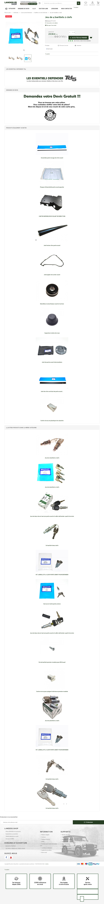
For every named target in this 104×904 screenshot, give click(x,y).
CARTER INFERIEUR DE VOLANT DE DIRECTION (52, 216)
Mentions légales (45, 834)
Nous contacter (66, 8)
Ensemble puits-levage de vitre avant (52, 158)
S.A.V (34, 8)
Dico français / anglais (67, 839)
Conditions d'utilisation (46, 848)
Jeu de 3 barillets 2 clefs (52, 487)
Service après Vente (66, 848)
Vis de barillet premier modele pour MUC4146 (52, 662)
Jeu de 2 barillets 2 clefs (52, 458)
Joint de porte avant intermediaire (52, 362)
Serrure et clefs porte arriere (52, 604)
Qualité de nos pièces (46, 850)
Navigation (10, 9)
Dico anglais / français (67, 837)
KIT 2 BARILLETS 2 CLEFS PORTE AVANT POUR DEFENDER (52, 574)
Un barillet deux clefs (52, 545)
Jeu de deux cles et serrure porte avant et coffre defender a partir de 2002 (52, 516)
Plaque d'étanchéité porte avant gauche (52, 187)
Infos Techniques (66, 844)
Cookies (47, 864)
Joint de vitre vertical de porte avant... (52, 391)
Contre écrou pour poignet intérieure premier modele (52, 691)
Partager (49, 49)
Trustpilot (76, 7)
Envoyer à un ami (64, 45)
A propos (43, 837)
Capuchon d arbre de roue (52, 333)
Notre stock (44, 852)
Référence (48, 21)
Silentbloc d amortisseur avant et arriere (52, 304)
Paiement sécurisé (45, 839)
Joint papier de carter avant (52, 274)
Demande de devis (66, 846)
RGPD (42, 841)
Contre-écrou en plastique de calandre (52, 420)
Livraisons (54, 8)
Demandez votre (51, 23)
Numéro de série (66, 834)
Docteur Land (43, 8)
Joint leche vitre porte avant (52, 245)
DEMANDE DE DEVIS (23, 8)
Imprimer (79, 45)
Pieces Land (7, 12)
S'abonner (88, 822)
